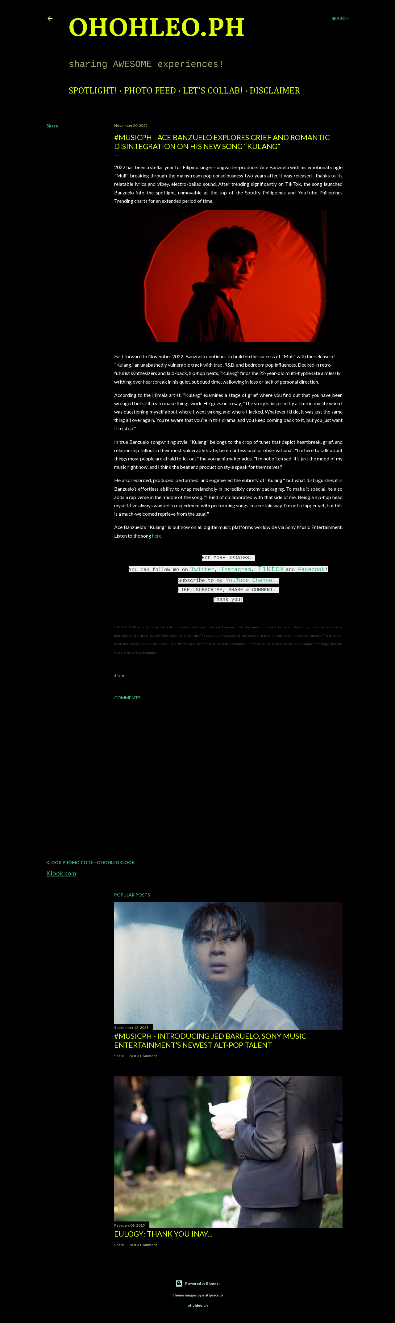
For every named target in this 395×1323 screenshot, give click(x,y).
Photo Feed (150, 91)
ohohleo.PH (157, 29)
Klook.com (61, 873)
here (156, 536)
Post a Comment (142, 1056)
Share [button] (52, 125)
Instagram (236, 570)
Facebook (311, 570)
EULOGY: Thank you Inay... (163, 1233)
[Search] (340, 18)
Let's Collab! (213, 91)
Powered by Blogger (197, 1283)
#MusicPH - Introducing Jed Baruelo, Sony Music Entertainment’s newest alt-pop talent (210, 1040)
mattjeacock (212, 1295)
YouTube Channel (251, 580)
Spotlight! (93, 91)
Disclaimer (275, 91)
